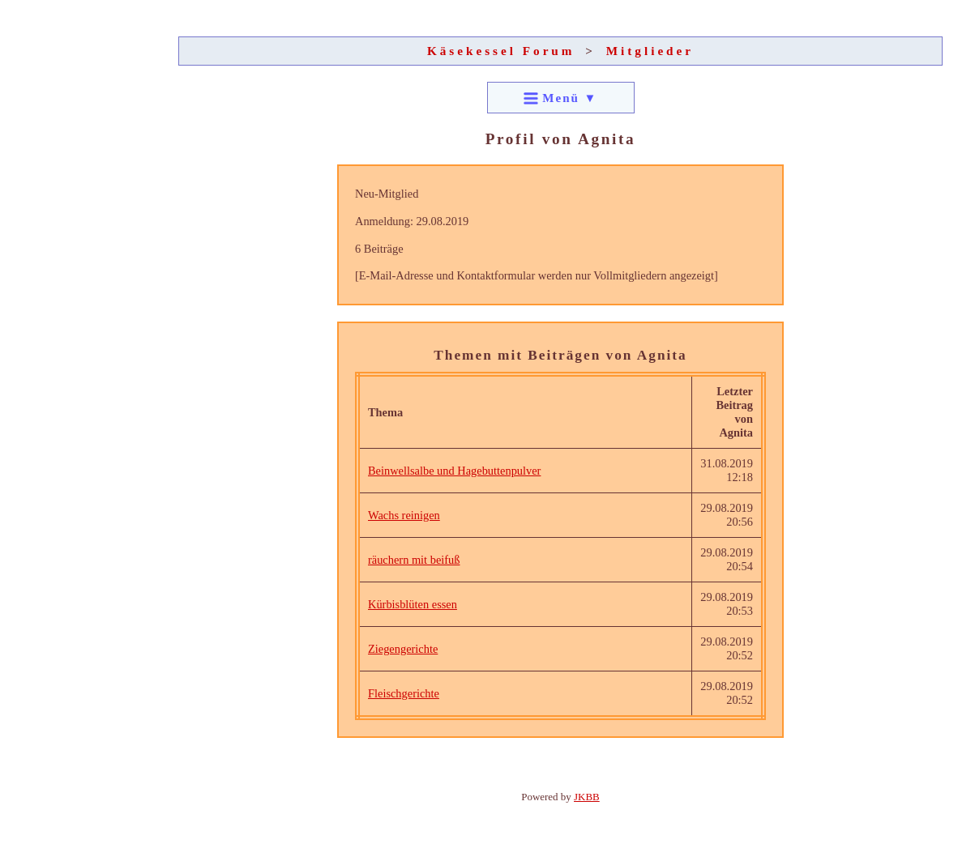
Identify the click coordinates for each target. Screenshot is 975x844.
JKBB (587, 797)
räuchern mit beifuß (414, 559)
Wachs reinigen (404, 515)
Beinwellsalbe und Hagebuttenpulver (454, 470)
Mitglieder (650, 51)
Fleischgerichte (403, 693)
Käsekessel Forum (501, 51)
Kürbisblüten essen (412, 604)
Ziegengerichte (403, 648)
